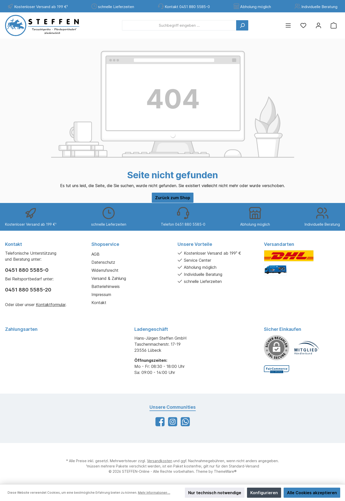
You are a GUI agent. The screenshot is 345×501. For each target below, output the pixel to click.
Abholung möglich (255, 6)
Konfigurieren (264, 492)
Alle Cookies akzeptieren (312, 492)
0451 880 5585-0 (26, 270)
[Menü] (288, 25)
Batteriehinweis (105, 286)
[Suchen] (242, 25)
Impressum (101, 294)
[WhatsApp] (185, 421)
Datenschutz (103, 262)
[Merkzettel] (303, 25)
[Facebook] (160, 421)
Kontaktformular (50, 304)
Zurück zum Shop (172, 197)
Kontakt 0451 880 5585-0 (187, 6)
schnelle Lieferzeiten (116, 6)
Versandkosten (159, 461)
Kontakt (98, 302)
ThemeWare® (225, 471)
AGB (95, 254)
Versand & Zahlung (108, 278)
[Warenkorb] (333, 25)
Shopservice (105, 244)
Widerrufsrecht (104, 270)
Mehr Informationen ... (154, 492)
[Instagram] (172, 421)
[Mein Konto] (318, 25)
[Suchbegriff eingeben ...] (179, 25)
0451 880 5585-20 (28, 290)
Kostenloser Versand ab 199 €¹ (41, 6)
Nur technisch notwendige (214, 492)
